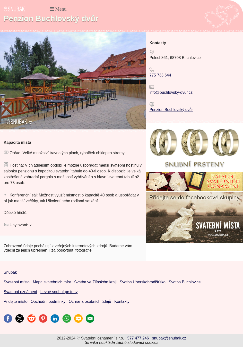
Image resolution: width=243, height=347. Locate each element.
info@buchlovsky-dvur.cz (170, 92)
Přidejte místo (15, 301)
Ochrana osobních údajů (90, 301)
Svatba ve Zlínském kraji (95, 282)
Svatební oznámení (20, 292)
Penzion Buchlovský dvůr (171, 110)
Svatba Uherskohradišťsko (142, 282)
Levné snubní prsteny (59, 292)
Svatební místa (17, 282)
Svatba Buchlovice (185, 282)
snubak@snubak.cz (169, 338)
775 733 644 (160, 75)
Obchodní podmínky (48, 301)
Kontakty (121, 301)
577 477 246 (138, 338)
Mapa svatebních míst (52, 282)
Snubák (10, 272)
